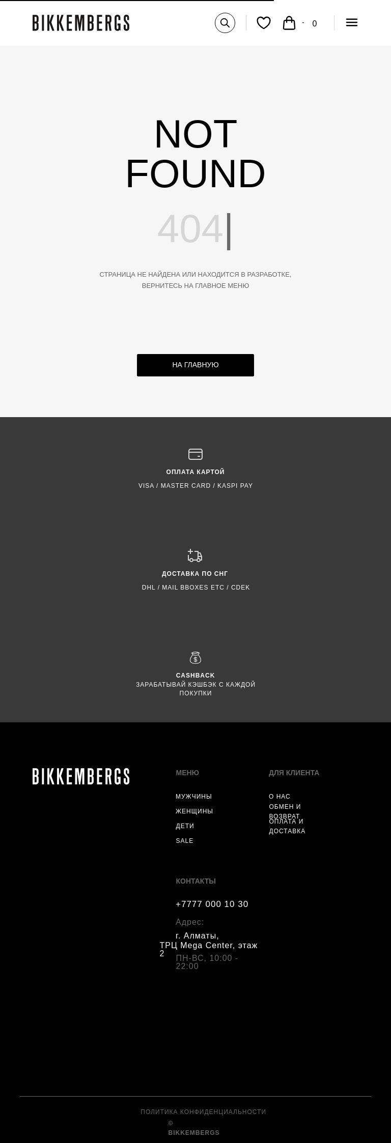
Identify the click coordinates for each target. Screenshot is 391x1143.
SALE (185, 840)
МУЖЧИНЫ (194, 796)
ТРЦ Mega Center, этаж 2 (209, 949)
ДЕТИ (185, 826)
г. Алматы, (197, 935)
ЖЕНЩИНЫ (194, 811)
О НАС (280, 796)
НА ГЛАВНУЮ (195, 365)
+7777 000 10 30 (212, 904)
